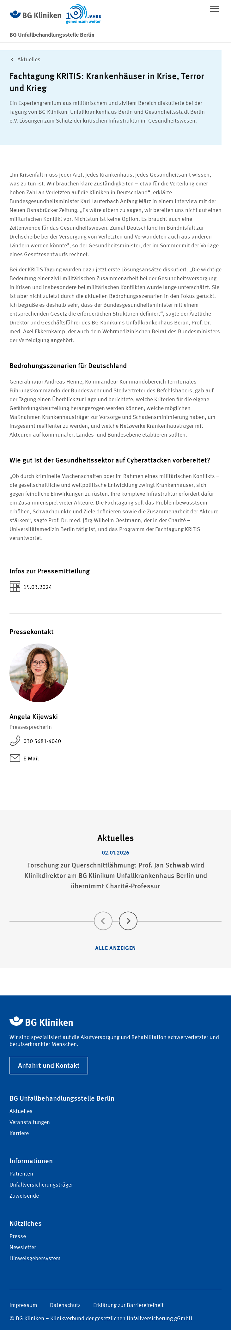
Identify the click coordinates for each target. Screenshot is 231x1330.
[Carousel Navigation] (115, 912)
